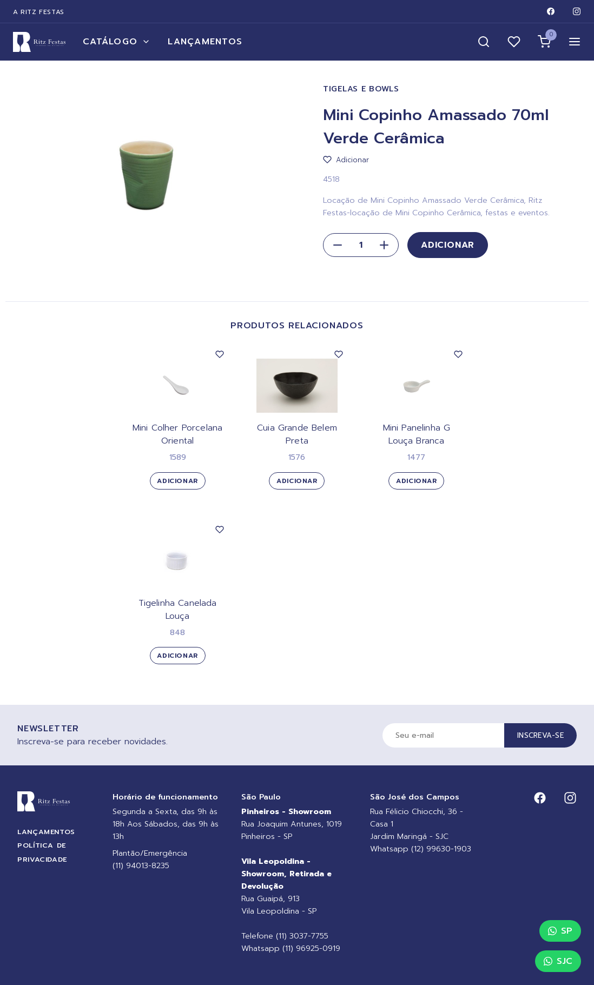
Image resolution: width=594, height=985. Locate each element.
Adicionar (447, 245)
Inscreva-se (540, 735)
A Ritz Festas (38, 12)
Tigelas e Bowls (361, 89)
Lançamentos (205, 41)
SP (560, 930)
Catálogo (116, 41)
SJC (558, 961)
